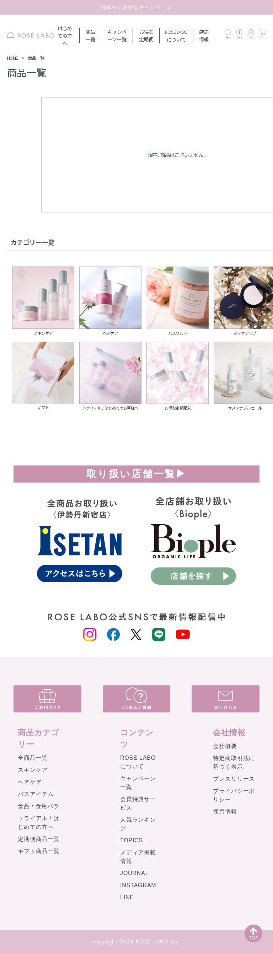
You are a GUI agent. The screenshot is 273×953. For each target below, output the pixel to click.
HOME (12, 58)
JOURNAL (134, 873)
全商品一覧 (33, 758)
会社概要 (225, 746)
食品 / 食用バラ (38, 806)
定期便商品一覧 (39, 839)
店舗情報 (204, 35)
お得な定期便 (146, 35)
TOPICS (131, 840)
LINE (127, 897)
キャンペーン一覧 (117, 35)
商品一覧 (90, 35)
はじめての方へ (65, 36)
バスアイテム (36, 794)
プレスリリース (234, 779)
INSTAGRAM (138, 885)
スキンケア (33, 770)
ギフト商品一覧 (39, 851)
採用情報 (225, 812)
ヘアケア (30, 782)
